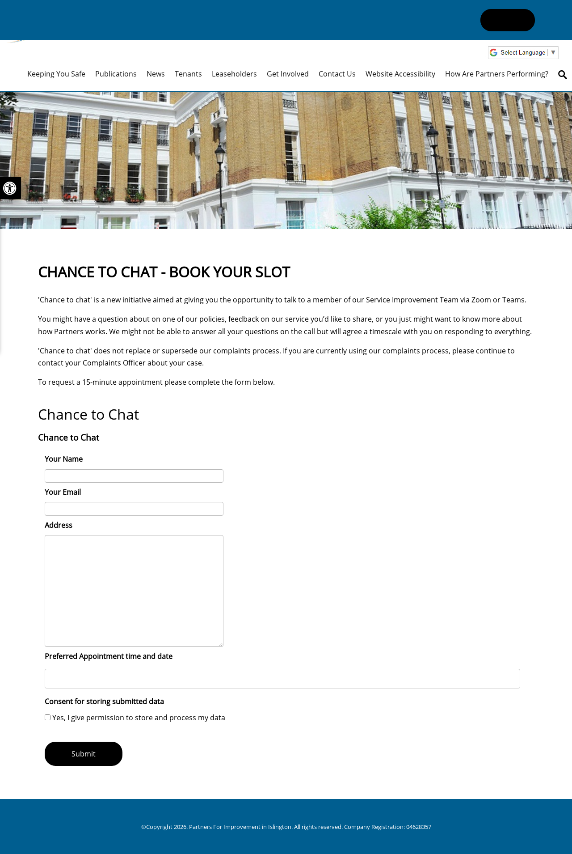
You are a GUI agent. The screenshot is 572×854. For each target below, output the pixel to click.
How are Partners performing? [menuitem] (496, 74)
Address (58, 525)
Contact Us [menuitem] (337, 74)
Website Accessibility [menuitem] (400, 74)
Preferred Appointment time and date (108, 656)
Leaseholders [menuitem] (234, 74)
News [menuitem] (156, 74)
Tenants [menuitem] (188, 74)
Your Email (63, 492)
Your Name (64, 459)
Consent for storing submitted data (104, 701)
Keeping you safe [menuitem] (56, 74)
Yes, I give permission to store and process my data (138, 717)
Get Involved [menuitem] (288, 74)
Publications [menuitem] (116, 74)
